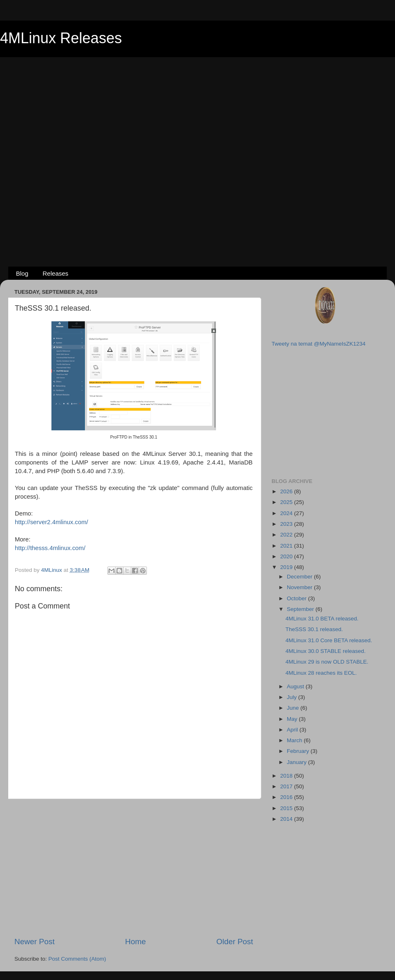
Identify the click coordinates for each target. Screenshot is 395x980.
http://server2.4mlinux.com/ (51, 522)
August (296, 686)
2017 (287, 786)
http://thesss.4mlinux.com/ (50, 548)
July (292, 697)
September (301, 609)
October (297, 598)
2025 (287, 502)
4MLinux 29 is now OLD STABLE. (327, 662)
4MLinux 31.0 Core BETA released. (329, 640)
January (297, 762)
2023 (287, 524)
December (300, 577)
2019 (287, 567)
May (293, 719)
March (295, 740)
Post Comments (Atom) (77, 959)
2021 (287, 546)
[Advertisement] (88, 148)
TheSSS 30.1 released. (314, 629)
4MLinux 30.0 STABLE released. (326, 651)
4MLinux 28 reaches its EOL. (321, 673)
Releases (56, 273)
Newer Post (34, 941)
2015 (287, 808)
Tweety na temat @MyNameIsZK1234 (318, 344)
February (299, 751)
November (300, 587)
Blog (22, 273)
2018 (287, 776)
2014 (287, 819)
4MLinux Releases (61, 38)
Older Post (234, 941)
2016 (287, 797)
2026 (287, 491)
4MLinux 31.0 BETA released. (322, 618)
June (293, 708)
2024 (287, 513)
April (293, 730)
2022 (287, 535)
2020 (287, 556)
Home (135, 941)
